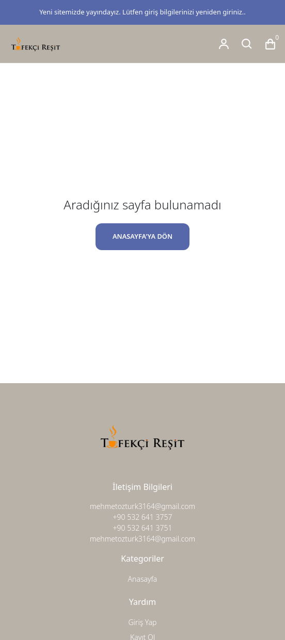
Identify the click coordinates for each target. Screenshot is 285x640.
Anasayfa (142, 579)
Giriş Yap (142, 622)
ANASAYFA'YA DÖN (142, 236)
